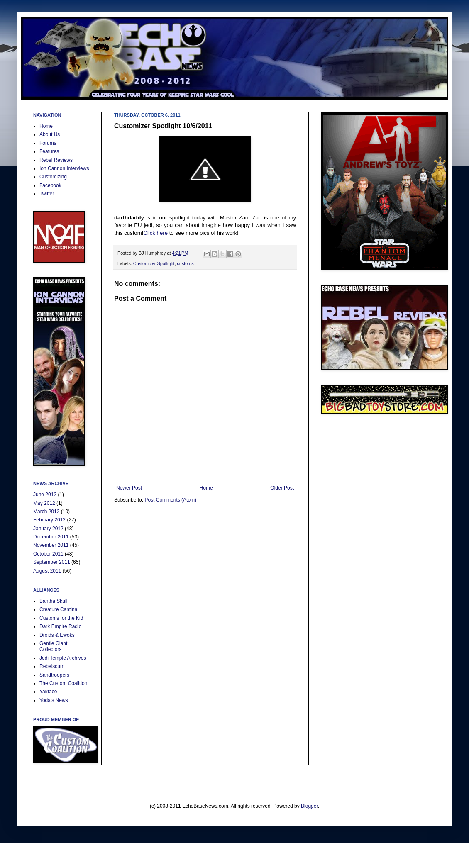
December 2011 (50, 537)
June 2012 (44, 494)
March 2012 (46, 511)
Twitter (46, 194)
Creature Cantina (58, 609)
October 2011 (48, 554)
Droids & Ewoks (57, 635)
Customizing (53, 177)
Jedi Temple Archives (62, 658)
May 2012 (44, 503)
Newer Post (129, 488)
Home (206, 488)
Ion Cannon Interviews (64, 168)
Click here (155, 233)
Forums (47, 143)
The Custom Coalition (63, 683)
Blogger (309, 806)
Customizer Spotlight (154, 263)
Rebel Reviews (56, 160)
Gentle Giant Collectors (53, 646)
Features (49, 151)
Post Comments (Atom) (170, 500)
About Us (49, 134)
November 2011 (50, 545)
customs (185, 263)
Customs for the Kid (61, 618)
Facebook (50, 185)
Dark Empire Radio (60, 626)
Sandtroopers (54, 675)
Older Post (282, 488)
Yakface (48, 691)
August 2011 (47, 571)
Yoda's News (53, 700)
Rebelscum (51, 666)
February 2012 (49, 520)
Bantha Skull (53, 601)
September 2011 (51, 562)
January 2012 (48, 528)
